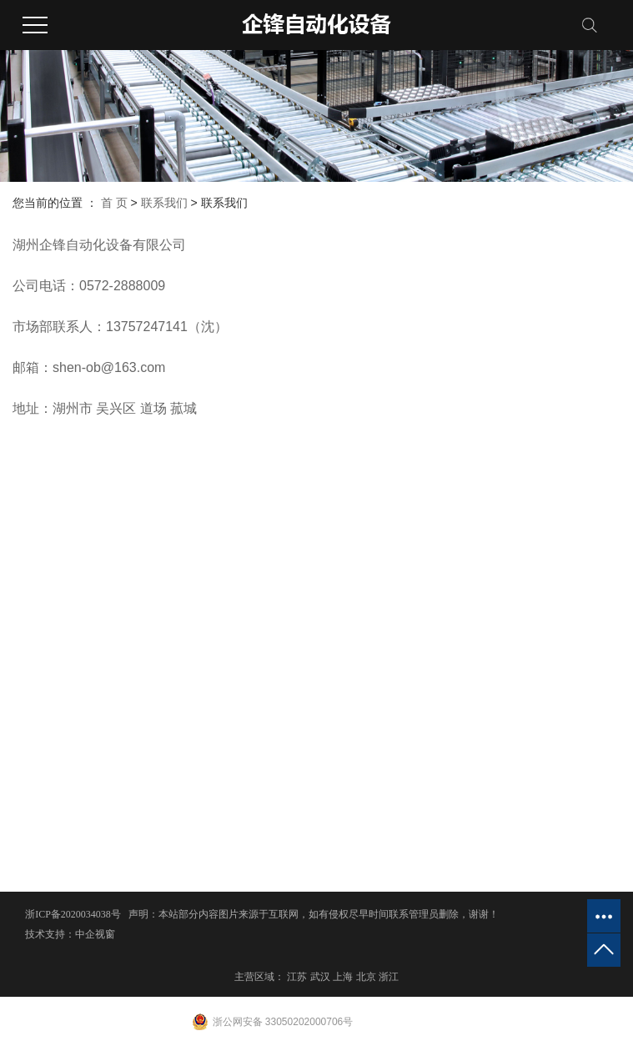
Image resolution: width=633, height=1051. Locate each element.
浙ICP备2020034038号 (73, 914)
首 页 (114, 202)
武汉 (320, 977)
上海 (343, 977)
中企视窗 (95, 934)
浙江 (389, 977)
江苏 (297, 977)
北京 (366, 977)
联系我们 (164, 202)
